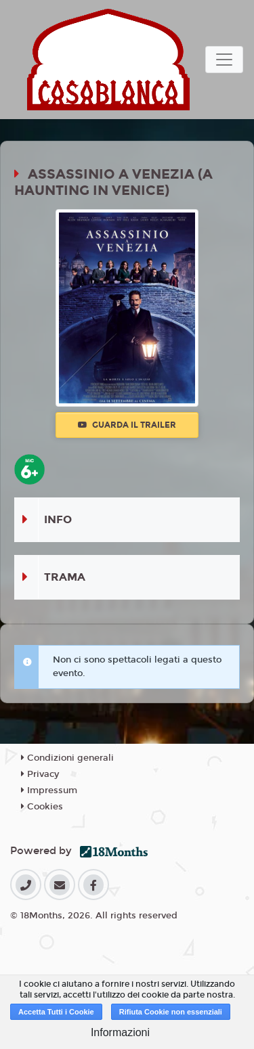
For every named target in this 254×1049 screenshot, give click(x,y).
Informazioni (120, 1032)
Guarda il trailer (127, 425)
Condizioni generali (67, 758)
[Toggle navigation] (224, 59)
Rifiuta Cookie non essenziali (170, 1012)
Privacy (40, 774)
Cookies (42, 806)
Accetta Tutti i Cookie (56, 1012)
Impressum (49, 790)
